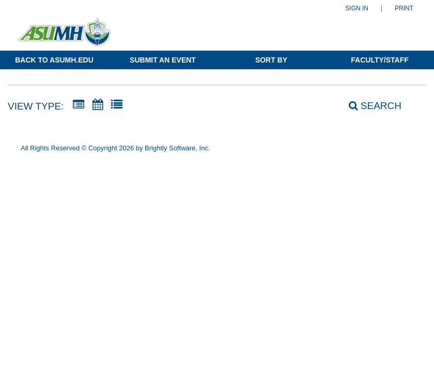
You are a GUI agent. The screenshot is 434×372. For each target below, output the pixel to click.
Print (404, 8)
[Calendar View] (97, 105)
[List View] (116, 105)
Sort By (271, 60)
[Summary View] (78, 105)
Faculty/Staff (379, 60)
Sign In (356, 8)
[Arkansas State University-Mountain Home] (64, 37)
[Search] (369, 106)
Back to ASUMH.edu (54, 60)
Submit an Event (163, 60)
